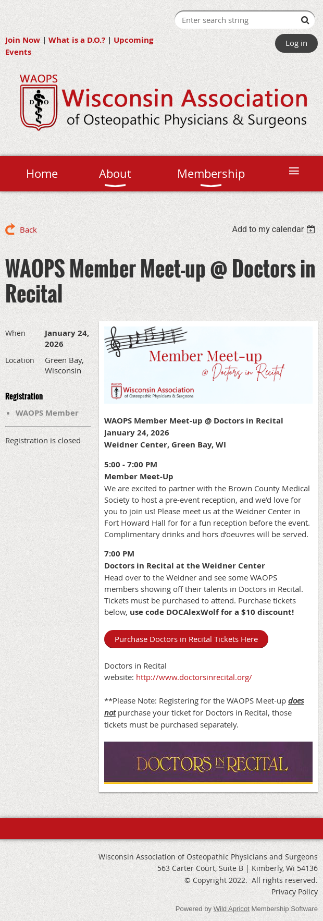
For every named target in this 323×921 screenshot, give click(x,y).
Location (19, 360)
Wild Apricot (232, 909)
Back (28, 229)
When (15, 333)
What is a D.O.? (76, 39)
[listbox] (275, 229)
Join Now (22, 39)
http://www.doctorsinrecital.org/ (195, 677)
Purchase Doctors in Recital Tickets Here (186, 639)
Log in (296, 43)
